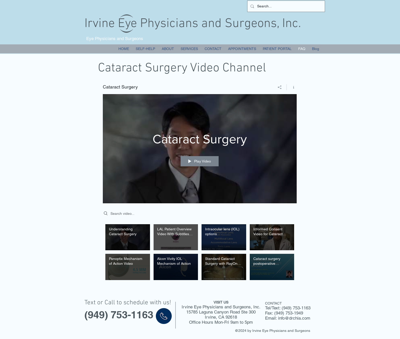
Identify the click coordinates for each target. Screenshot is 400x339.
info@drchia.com (294, 318)
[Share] (280, 87)
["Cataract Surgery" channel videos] (200, 253)
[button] (189, 48)
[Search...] (285, 6)
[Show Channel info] (292, 87)
